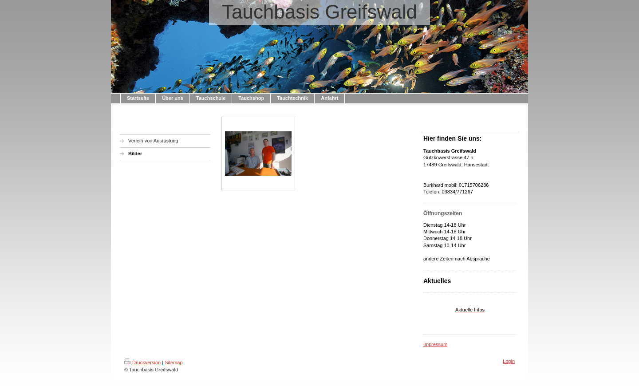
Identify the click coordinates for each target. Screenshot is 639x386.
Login (509, 361)
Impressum (435, 344)
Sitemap (173, 362)
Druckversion (142, 362)
